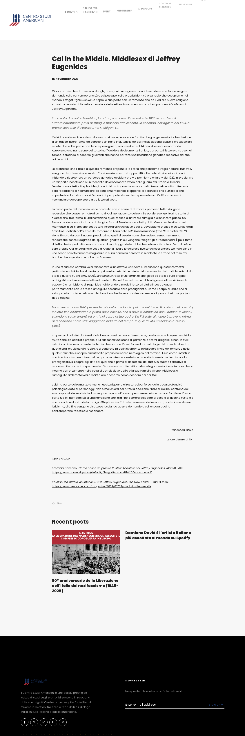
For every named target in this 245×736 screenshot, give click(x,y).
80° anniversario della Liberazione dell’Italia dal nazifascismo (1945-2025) (85, 585)
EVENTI (107, 9)
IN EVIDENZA (145, 3)
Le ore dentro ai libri (180, 439)
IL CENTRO (71, 11)
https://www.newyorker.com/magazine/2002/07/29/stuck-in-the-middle (101, 486)
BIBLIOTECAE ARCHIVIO (90, 8)
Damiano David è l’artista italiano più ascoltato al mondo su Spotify (158, 535)
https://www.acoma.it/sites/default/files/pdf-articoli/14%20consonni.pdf (102, 472)
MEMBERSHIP (124, 6)
